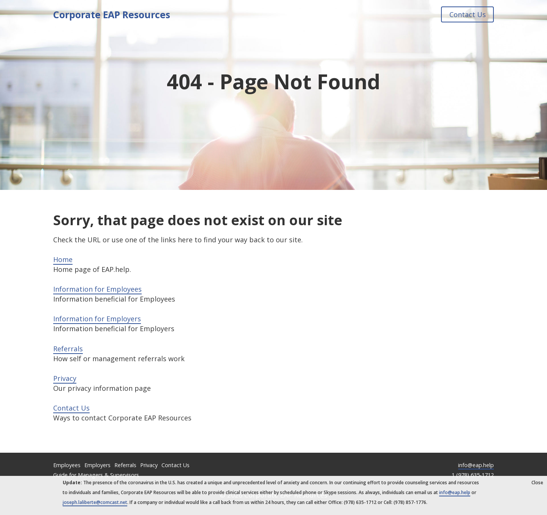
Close (537, 482)
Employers (97, 465)
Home (63, 259)
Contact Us (467, 14)
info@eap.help (476, 465)
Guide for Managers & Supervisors (96, 475)
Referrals (68, 348)
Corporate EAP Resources (111, 14)
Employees (67, 465)
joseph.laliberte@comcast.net (95, 502)
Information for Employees (97, 289)
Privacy (64, 378)
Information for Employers (97, 318)
